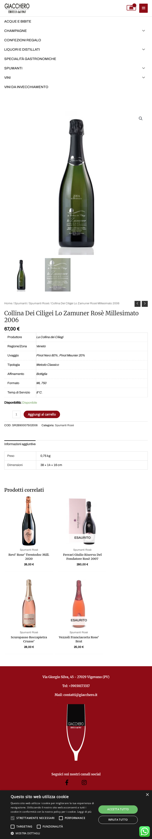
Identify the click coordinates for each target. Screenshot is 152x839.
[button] (141, 118)
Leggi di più (84, 811)
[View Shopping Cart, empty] (131, 7)
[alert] (76, 814)
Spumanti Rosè (39, 303)
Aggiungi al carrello (42, 414)
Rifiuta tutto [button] (118, 820)
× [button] (147, 794)
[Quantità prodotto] (16, 414)
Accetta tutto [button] (118, 809)
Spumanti (20, 303)
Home (8, 303)
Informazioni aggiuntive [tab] (20, 444)
